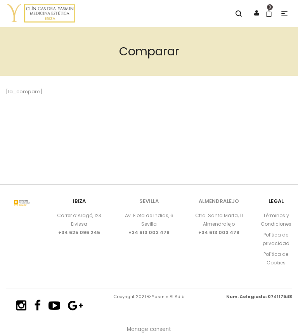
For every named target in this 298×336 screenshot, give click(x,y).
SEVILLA (149, 201)
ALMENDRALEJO (219, 201)
